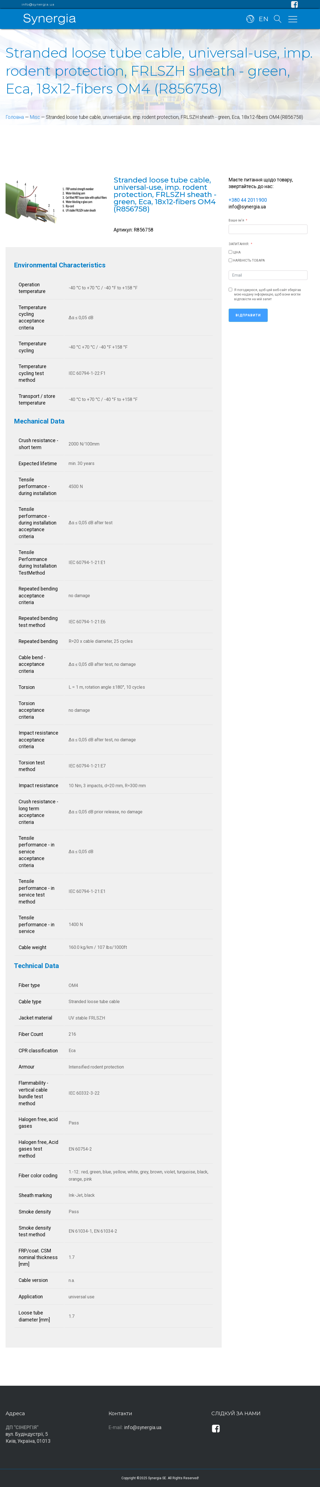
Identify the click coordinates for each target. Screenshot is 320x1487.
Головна (15, 117)
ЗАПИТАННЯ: (239, 244)
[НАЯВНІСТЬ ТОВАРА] (230, 260)
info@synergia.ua (38, 4)
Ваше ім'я (236, 220)
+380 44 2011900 (248, 200)
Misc (35, 117)
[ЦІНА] (230, 252)
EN (263, 19)
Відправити (248, 315)
